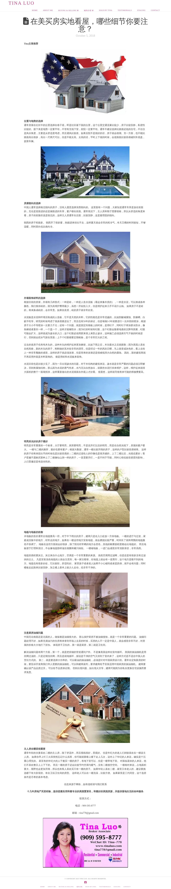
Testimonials (105, 886)
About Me (52, 886)
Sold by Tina (90, 886)
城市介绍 (79, 886)
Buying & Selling (66, 886)
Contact (127, 886)
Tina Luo (21, 3)
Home (42, 886)
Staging (117, 886)
